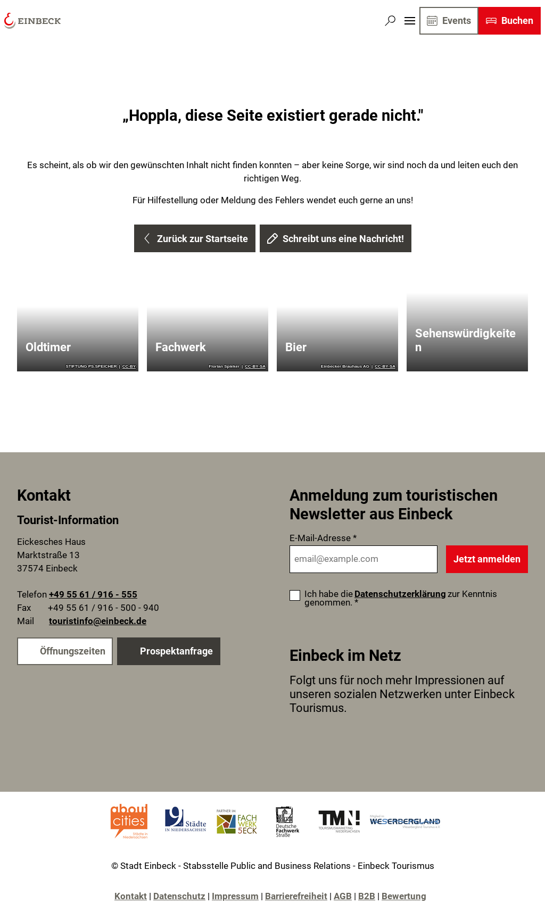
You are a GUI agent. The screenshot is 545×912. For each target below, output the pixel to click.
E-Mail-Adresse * (323, 538)
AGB (343, 896)
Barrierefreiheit (296, 896)
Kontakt (130, 896)
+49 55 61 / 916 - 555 (93, 595)
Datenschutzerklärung (400, 594)
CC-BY (129, 366)
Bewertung (404, 896)
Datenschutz (179, 896)
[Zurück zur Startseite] (32, 21)
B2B (366, 896)
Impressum (235, 896)
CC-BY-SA (255, 366)
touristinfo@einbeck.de (97, 621)
